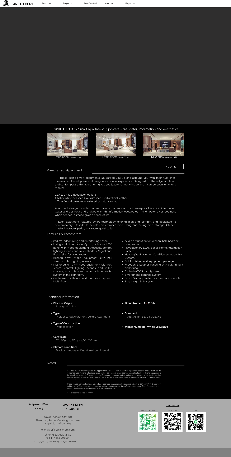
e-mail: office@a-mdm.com (58, 429)
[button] (38, 404)
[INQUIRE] (170, 166)
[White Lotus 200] (67, 144)
